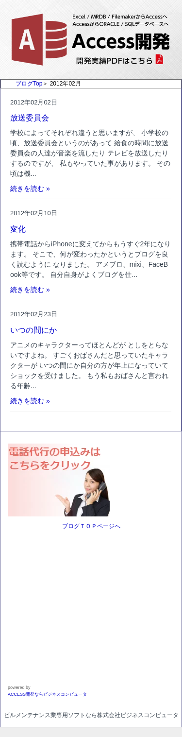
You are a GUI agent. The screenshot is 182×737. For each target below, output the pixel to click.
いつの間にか (33, 330)
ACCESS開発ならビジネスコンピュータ (47, 694)
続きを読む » (30, 188)
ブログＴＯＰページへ (91, 526)
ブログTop (29, 83)
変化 (18, 229)
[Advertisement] (68, 599)
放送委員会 (29, 118)
